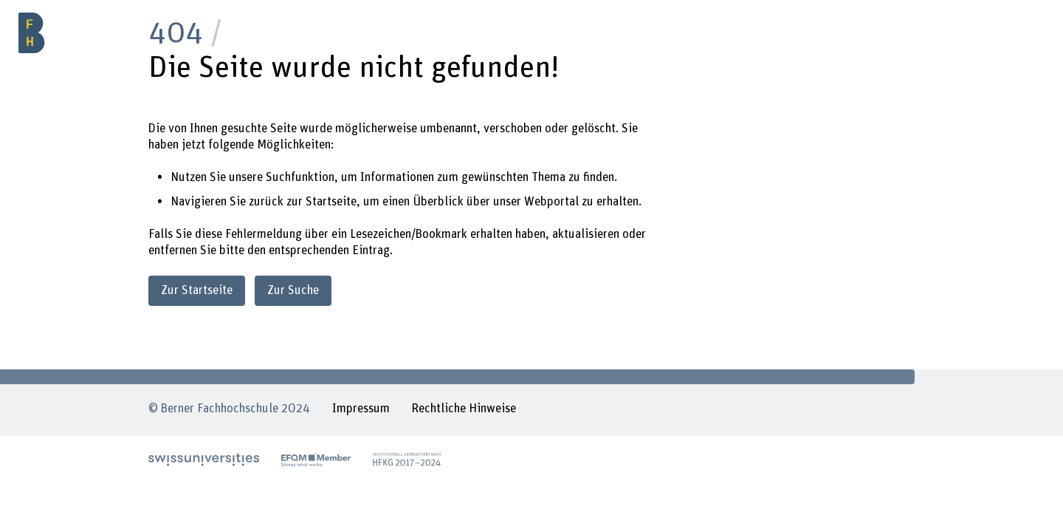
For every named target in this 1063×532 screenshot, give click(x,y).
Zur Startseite (197, 290)
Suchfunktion (300, 177)
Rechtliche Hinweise (463, 409)
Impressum (361, 409)
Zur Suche (293, 290)
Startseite (331, 202)
